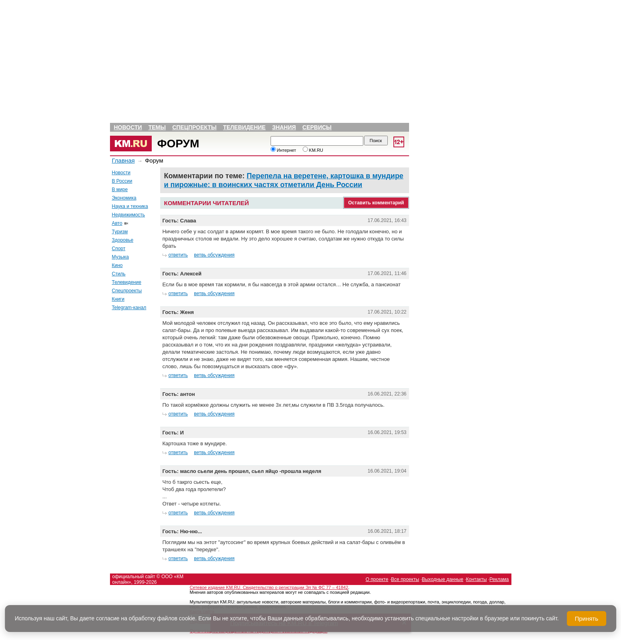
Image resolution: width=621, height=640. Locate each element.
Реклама (499, 579)
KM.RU (313, 150)
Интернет (283, 150)
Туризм (120, 231)
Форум (178, 143)
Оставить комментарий (376, 203)
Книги (118, 299)
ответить (178, 255)
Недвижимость (128, 215)
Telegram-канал (129, 307)
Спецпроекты (194, 127)
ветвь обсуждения (214, 255)
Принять (587, 618)
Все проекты (405, 579)
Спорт (119, 248)
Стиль (119, 274)
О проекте (377, 579)
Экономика (124, 198)
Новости (128, 127)
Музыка (120, 257)
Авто (117, 223)
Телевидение (244, 127)
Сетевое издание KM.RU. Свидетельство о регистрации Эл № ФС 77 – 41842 (269, 587)
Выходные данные (442, 579)
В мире (120, 189)
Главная (123, 160)
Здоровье (123, 240)
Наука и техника (130, 206)
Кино (117, 265)
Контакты (476, 579)
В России (122, 181)
